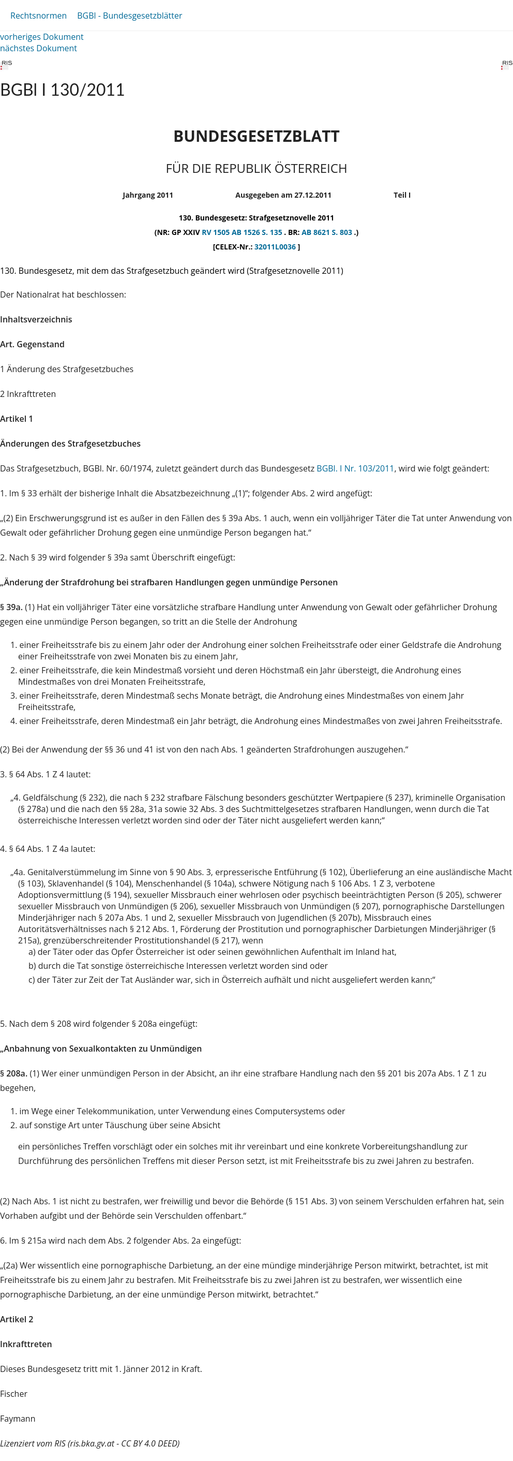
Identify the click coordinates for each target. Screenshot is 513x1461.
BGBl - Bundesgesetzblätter (129, 15)
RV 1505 (217, 232)
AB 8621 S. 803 (327, 232)
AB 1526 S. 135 (258, 232)
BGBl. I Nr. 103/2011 (355, 468)
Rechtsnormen (38, 15)
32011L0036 (276, 247)
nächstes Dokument (38, 48)
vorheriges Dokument (42, 36)
